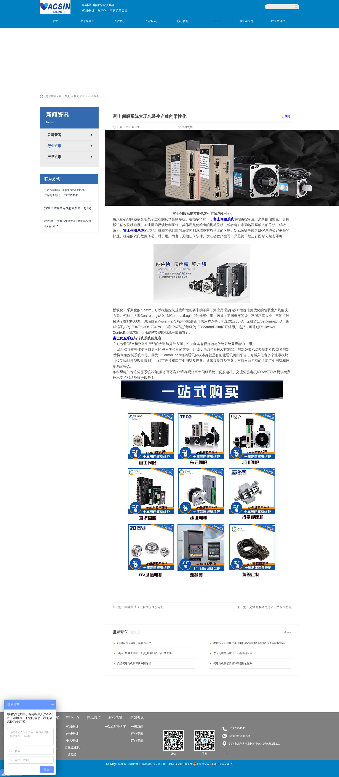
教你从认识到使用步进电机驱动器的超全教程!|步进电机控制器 (249, 643)
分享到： (287, 116)
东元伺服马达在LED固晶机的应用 (232, 653)
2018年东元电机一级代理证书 (134, 643)
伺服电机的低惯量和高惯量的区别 (232, 663)
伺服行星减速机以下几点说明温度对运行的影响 (144, 653)
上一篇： (138, 607)
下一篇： (264, 607)
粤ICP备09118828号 (180, 764)
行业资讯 (93, 96)
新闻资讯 (79, 96)
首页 (56, 21)
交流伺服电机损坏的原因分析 (134, 663)
